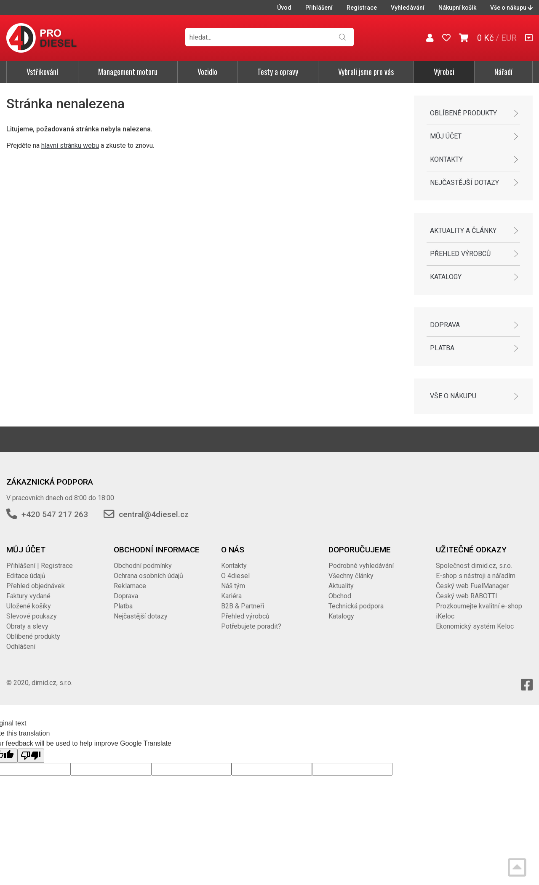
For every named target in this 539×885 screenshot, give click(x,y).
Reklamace (130, 586)
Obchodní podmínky (143, 566)
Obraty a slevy (27, 626)
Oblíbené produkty (463, 113)
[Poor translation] (30, 756)
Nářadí (503, 71)
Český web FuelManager (472, 586)
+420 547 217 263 (54, 514)
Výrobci (444, 71)
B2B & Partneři (242, 606)
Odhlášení (20, 646)
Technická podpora (356, 606)
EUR (509, 38)
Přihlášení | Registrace (39, 566)
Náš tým (233, 586)
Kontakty (446, 159)
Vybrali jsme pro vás (366, 71)
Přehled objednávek (35, 586)
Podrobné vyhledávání (361, 566)
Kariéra (231, 596)
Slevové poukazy (31, 616)
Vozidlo (207, 71)
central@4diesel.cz (154, 514)
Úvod (284, 7)
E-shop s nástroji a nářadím (475, 576)
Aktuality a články (463, 231)
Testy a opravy (277, 71)
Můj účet (446, 136)
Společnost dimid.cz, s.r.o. (474, 566)
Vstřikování (42, 71)
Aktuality (341, 586)
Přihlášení (319, 7)
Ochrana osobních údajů (148, 576)
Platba (442, 348)
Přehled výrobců (460, 254)
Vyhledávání (407, 7)
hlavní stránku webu (70, 145)
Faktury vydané (28, 596)
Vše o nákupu (511, 7)
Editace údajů (25, 576)
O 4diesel (235, 576)
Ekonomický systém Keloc (475, 626)
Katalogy (446, 277)
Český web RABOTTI (466, 596)
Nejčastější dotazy (464, 183)
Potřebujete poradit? (251, 626)
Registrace (362, 7)
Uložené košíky (28, 606)
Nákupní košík (457, 7)
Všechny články (351, 576)
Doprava (445, 325)
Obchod (339, 596)
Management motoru (127, 71)
